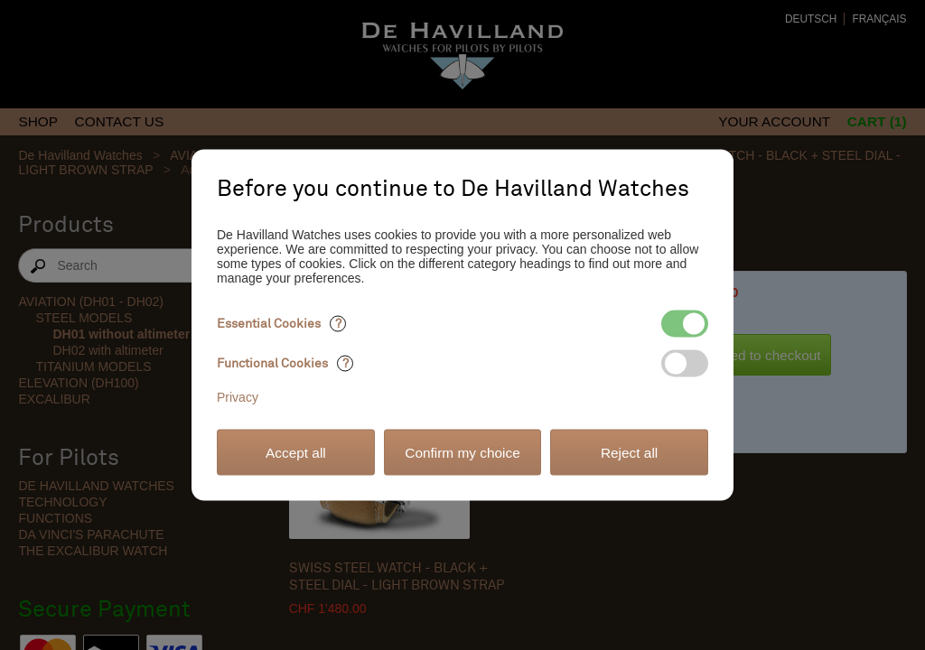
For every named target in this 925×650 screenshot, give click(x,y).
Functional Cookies (285, 363)
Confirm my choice (462, 452)
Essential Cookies (281, 323)
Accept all (296, 452)
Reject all (629, 452)
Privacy (237, 397)
